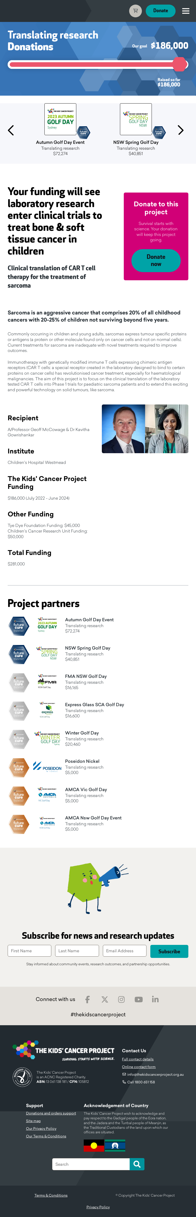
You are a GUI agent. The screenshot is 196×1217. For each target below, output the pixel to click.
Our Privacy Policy (41, 1128)
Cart (135, 11)
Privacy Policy (98, 1207)
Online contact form (139, 1066)
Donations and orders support (51, 1113)
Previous (14, 129)
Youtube (138, 999)
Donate (160, 11)
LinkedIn (155, 999)
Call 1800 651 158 (141, 1082)
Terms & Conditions (51, 1195)
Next (182, 129)
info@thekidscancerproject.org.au (155, 1074)
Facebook (87, 999)
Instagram (121, 999)
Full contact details (138, 1059)
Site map (33, 1121)
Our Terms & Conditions (46, 1136)
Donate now (156, 260)
